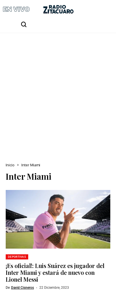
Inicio (10, 165)
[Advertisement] (58, 94)
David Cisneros (22, 288)
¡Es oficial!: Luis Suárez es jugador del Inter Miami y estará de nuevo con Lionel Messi (55, 272)
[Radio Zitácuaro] (58, 9)
